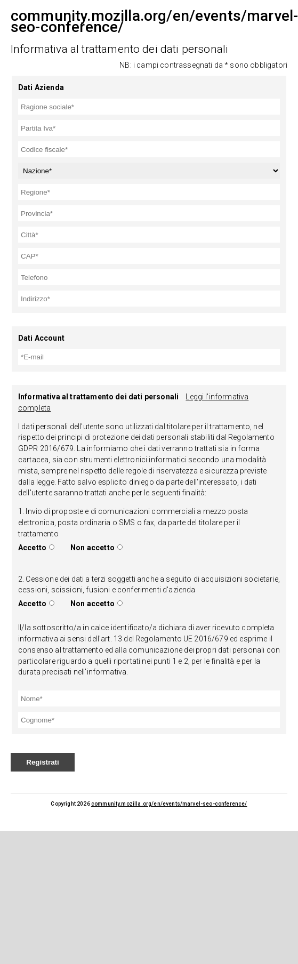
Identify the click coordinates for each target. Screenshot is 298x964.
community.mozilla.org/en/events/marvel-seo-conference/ (169, 804)
